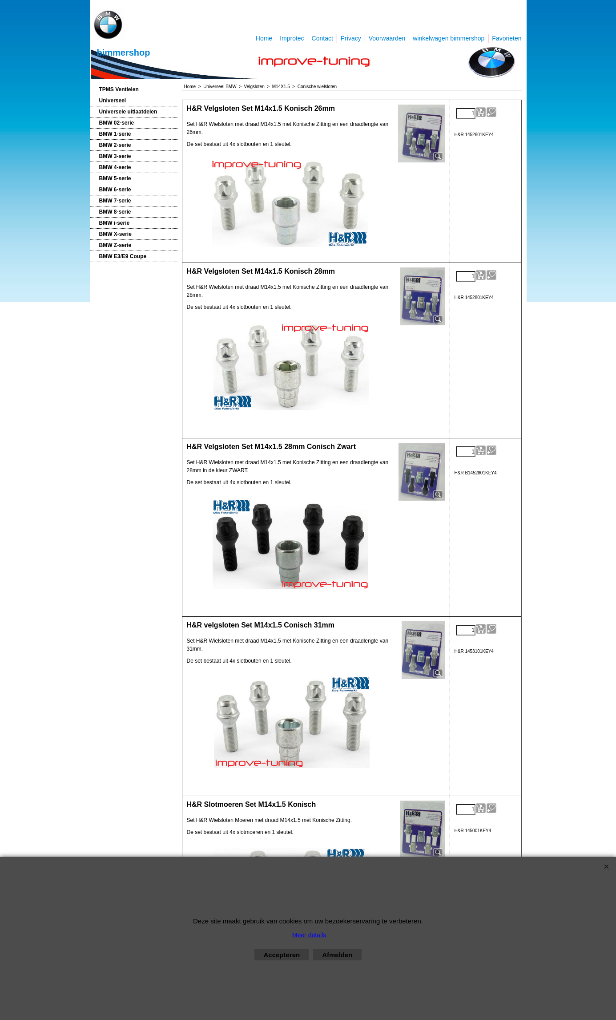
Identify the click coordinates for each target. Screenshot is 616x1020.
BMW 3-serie (115, 156)
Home (264, 38)
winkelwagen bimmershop (448, 38)
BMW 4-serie (115, 167)
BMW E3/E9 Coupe (123, 256)
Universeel (112, 100)
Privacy (351, 38)
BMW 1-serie (115, 134)
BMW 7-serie (115, 201)
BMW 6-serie (115, 189)
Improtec (292, 38)
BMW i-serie (114, 223)
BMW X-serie (115, 234)
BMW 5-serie (115, 178)
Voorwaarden (387, 38)
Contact (322, 38)
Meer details (309, 935)
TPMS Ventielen (119, 89)
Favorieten (506, 38)
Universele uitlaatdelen (128, 112)
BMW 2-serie (115, 145)
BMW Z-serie (115, 245)
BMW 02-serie (116, 123)
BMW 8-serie (115, 212)
